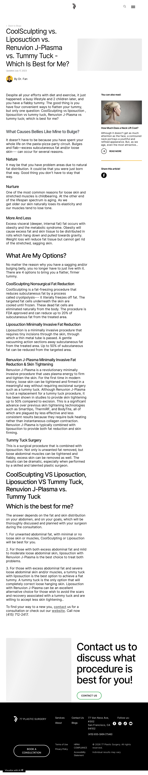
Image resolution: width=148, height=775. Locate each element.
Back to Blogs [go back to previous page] (13, 25)
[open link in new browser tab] (104, 175)
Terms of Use (61, 749)
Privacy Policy (61, 753)
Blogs (75, 722)
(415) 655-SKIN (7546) (100, 734)
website (58, 611)
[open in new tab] (100, 723)
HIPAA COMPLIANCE (80, 750)
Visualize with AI (14, 770)
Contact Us (89, 695)
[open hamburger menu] (133, 7)
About (58, 722)
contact (60, 607)
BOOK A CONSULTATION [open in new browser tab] (31, 755)
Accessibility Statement (79, 758)
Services (60, 717)
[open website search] (125, 6)
